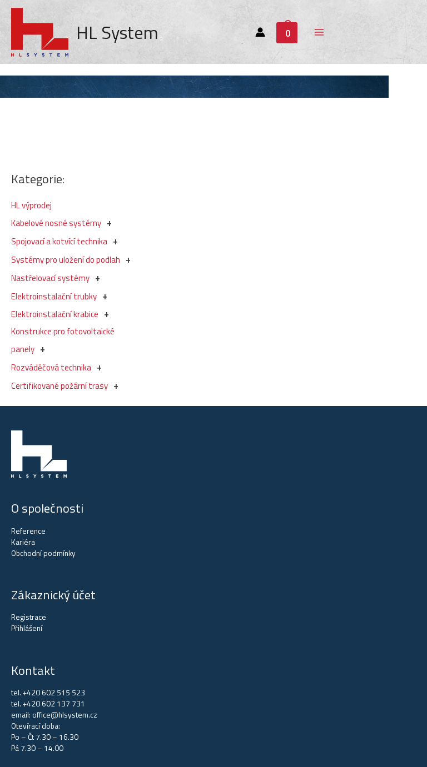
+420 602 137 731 (54, 703)
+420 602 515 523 (54, 692)
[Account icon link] (260, 32)
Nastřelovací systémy (50, 278)
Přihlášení (26, 628)
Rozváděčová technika (51, 367)
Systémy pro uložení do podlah (65, 259)
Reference (28, 531)
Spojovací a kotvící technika (59, 241)
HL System (117, 32)
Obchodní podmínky (43, 553)
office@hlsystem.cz (64, 714)
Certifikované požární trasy (59, 385)
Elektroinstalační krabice (54, 314)
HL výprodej (31, 205)
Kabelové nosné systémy (56, 223)
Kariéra (23, 542)
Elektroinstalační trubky (54, 296)
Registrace (28, 617)
